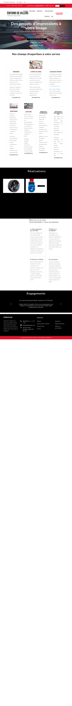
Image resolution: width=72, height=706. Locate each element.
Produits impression (59, 323)
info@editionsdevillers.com (36, 6)
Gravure (39, 328)
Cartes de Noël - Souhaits (43, 323)
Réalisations (49, 11)
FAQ (25, 2)
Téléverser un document (9, 2)
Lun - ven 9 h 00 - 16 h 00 (15, 5)
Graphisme (57, 321)
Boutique (32, 11)
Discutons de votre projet (37, 39)
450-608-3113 (41, 6)
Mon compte (19, 2)
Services (39, 11)
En (52, 16)
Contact (47, 16)
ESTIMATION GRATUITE (59, 13)
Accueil (25, 11)
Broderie (39, 321)
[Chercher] (62, 6)
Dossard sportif (40, 326)
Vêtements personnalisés (58, 327)
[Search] (57, 6)
